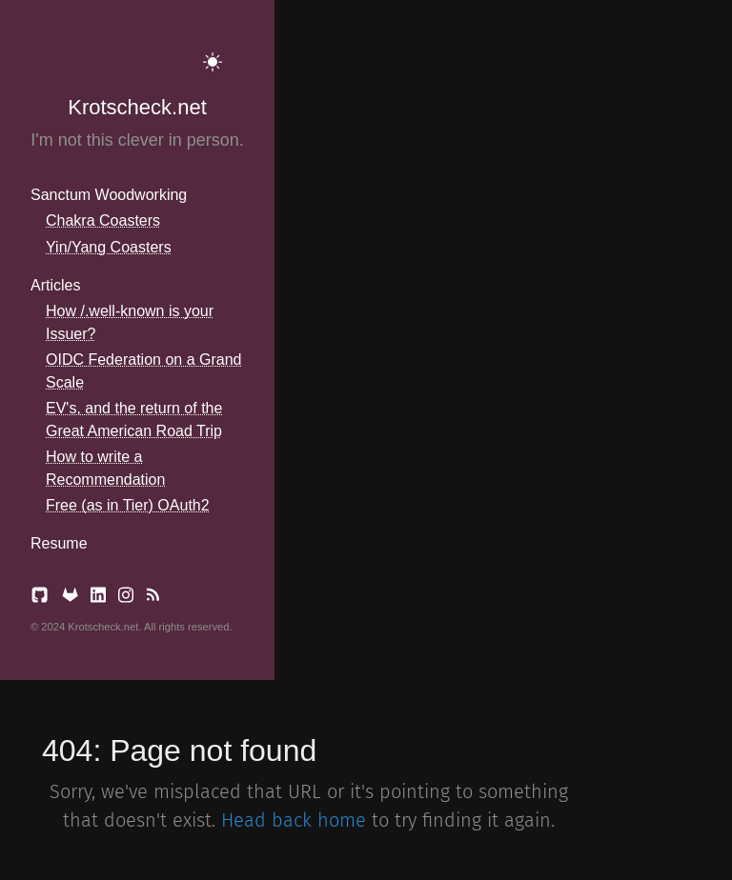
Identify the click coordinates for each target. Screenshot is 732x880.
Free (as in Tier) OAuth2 (128, 505)
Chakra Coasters (103, 220)
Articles (55, 285)
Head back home (293, 820)
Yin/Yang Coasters (109, 247)
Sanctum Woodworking (108, 195)
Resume (59, 543)
